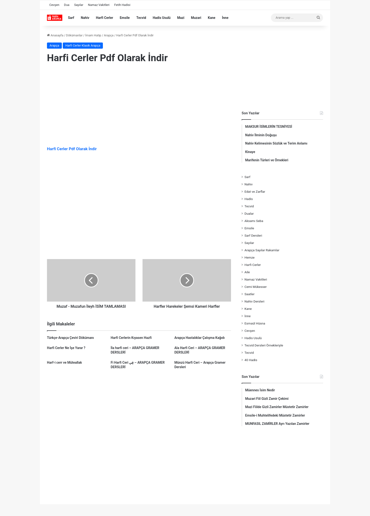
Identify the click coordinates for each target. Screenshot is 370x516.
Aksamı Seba (253, 221)
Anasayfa (55, 35)
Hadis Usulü (161, 18)
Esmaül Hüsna (254, 323)
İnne (225, 18)
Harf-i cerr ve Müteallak (64, 362)
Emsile (125, 18)
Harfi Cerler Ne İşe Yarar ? (66, 348)
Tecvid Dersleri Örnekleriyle (263, 345)
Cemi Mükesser (255, 287)
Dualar (249, 213)
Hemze (249, 257)
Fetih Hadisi (122, 5)
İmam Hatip (93, 35)
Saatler (249, 294)
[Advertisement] (139, 106)
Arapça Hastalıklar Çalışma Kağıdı (199, 338)
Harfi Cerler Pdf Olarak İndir (72, 148)
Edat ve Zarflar (254, 191)
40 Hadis (250, 360)
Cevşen (54, 5)
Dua (66, 5)
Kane (211, 18)
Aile (247, 272)
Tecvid (141, 18)
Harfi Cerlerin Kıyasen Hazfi (131, 338)
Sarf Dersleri (253, 235)
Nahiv (85, 18)
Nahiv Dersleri (254, 301)
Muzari (196, 18)
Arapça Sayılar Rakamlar (261, 250)
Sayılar (78, 5)
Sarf (71, 18)
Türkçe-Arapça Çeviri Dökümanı (70, 338)
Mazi (181, 18)
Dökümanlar (74, 35)
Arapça (109, 35)
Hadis (248, 199)
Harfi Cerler (104, 18)
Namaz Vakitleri (98, 5)
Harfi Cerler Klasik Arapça (82, 45)
